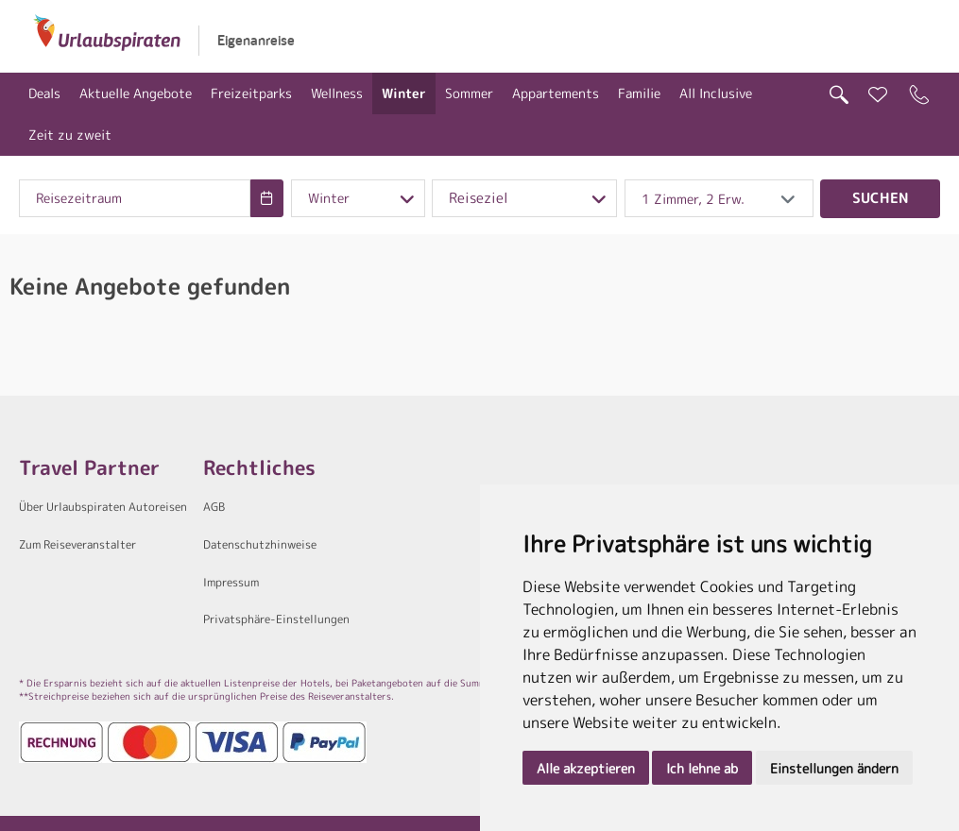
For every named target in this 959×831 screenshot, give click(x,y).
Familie (639, 93)
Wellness (337, 93)
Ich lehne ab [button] (702, 768)
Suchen (880, 198)
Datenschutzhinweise (260, 544)
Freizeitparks (251, 93)
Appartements (555, 93)
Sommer (469, 93)
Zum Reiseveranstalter (77, 544)
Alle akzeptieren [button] (586, 768)
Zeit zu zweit (69, 135)
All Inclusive (715, 93)
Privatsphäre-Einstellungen (276, 619)
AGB (214, 507)
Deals (44, 93)
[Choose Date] (266, 198)
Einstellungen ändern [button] (834, 768)
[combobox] (134, 198)
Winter (404, 93)
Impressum (231, 582)
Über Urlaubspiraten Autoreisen (103, 507)
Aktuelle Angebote (135, 93)
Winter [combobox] (329, 198)
